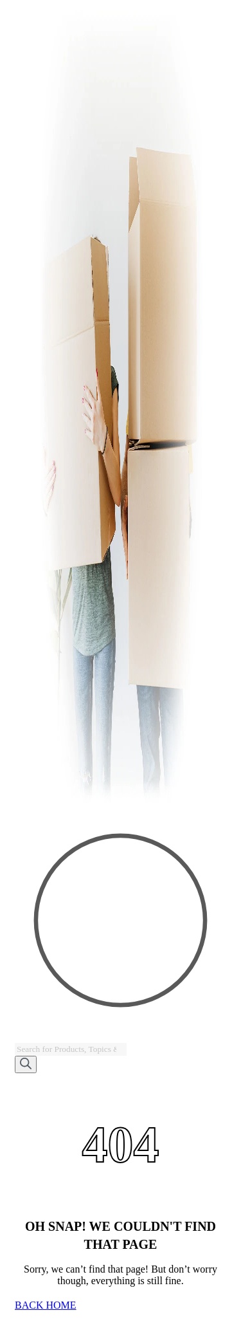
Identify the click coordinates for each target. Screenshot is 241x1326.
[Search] (26, 1064)
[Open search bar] (20, 1036)
